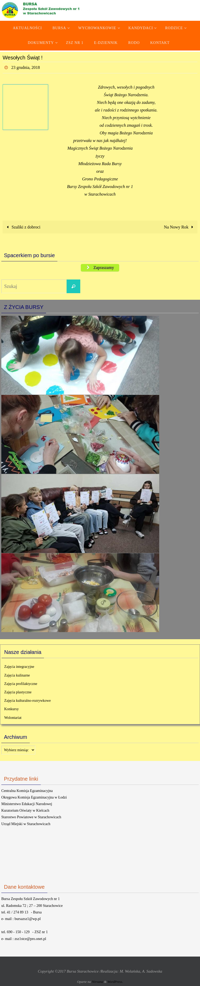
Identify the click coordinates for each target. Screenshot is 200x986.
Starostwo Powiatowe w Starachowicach (31, 817)
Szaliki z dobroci (22, 227)
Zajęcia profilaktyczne (20, 684)
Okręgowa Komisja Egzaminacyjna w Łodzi (34, 797)
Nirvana (97, 982)
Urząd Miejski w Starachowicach (25, 824)
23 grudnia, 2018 (25, 67)
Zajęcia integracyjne (19, 667)
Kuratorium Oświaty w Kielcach (25, 810)
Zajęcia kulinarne (17, 675)
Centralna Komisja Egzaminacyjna (27, 791)
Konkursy (11, 709)
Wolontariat (13, 718)
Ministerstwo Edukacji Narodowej (26, 804)
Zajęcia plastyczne (18, 692)
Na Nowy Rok (180, 227)
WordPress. (115, 982)
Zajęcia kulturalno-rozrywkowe (27, 701)
